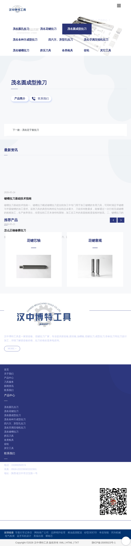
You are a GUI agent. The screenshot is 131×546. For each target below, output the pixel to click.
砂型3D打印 (90, 532)
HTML (69, 542)
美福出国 (38, 536)
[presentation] (113, 220)
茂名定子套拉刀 (30, 130)
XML (61, 542)
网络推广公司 (41, 532)
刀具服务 (9, 381)
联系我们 (43, 98)
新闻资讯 (9, 386)
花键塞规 (96, 240)
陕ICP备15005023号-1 (104, 542)
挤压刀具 (45, 50)
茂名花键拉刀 (48, 28)
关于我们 (9, 373)
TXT (76, 542)
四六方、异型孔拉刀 (60, 39)
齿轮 (86, 50)
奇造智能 (104, 532)
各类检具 (67, 50)
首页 (92, 20)
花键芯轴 (35, 240)
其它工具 (105, 50)
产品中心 (102, 20)
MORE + (12, 348)
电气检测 (9, 536)
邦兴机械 (116, 532)
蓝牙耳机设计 (24, 536)
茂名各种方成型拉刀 (25, 39)
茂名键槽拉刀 (21, 50)
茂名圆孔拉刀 (21, 28)
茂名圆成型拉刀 (119, 20)
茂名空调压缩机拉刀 (96, 39)
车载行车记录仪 (23, 532)
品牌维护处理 (58, 532)
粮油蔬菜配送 (75, 532)
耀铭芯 (49, 536)
